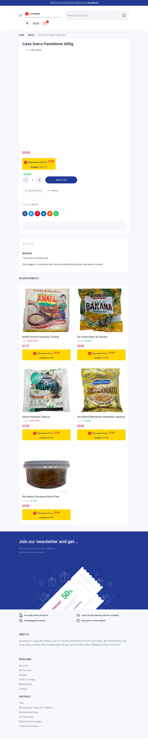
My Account (25, 670)
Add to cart (61, 179)
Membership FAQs (28, 712)
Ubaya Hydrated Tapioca (36, 416)
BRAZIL (31, 35)
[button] (33, 190)
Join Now (34, 167)
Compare (54, 190)
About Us (23, 665)
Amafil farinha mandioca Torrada (40, 336)
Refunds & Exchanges (30, 721)
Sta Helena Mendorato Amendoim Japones (101, 416)
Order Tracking (27, 679)
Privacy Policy (26, 716)
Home (21, 35)
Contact (23, 688)
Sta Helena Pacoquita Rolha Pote (40, 496)
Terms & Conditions (29, 726)
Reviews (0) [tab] (28, 243)
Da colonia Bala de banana (92, 336)
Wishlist (23, 674)
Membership (25, 684)
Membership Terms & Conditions (36, 707)
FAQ (21, 703)
